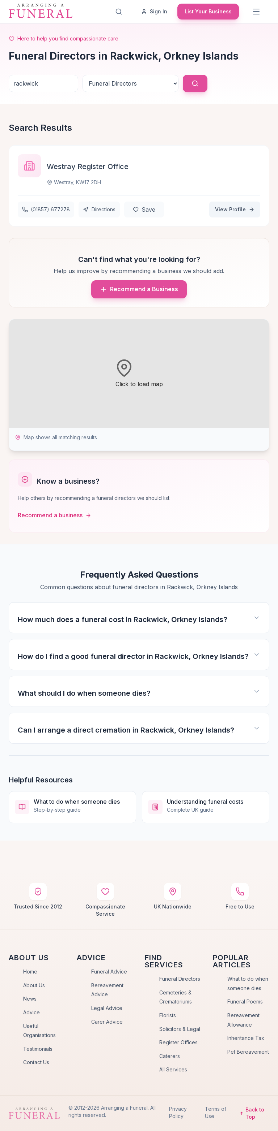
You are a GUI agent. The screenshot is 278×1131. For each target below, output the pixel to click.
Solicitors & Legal (179, 1029)
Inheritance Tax (245, 1038)
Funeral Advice (109, 971)
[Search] (118, 12)
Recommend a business (54, 515)
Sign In (154, 11)
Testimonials (37, 1049)
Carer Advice (107, 1022)
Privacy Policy (178, 1112)
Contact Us (36, 1062)
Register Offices (178, 1042)
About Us (34, 985)
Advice (31, 1012)
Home (30, 971)
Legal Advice (106, 1008)
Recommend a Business (139, 289)
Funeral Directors (179, 979)
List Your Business (208, 11)
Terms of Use (215, 1112)
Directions (99, 209)
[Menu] (256, 11)
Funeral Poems (245, 1001)
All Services (173, 1069)
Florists (167, 1015)
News (30, 999)
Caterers (169, 1056)
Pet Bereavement (248, 1052)
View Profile (234, 209)
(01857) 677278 (46, 209)
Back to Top (251, 1113)
